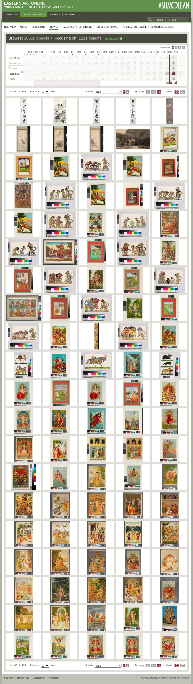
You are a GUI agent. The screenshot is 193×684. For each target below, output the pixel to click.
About (23, 27)
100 (159, 92)
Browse (54, 27)
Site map (8, 678)
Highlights (38, 27)
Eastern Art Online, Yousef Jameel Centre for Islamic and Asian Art (39, 5)
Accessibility (39, 678)
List (182, 92)
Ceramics (14, 63)
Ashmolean (173, 5)
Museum (70, 14)
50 (153, 92)
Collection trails (107, 27)
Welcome (12, 14)
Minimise (176, 47)
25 (148, 92)
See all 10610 (112, 38)
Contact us (54, 678)
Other (11, 79)
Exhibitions (85, 27)
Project (55, 14)
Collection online (34, 14)
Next (53, 91)
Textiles (12, 68)
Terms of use (23, 678)
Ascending (124, 92)
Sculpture (14, 58)
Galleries (68, 27)
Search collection (162, 27)
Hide (179, 47)
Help (183, 47)
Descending (127, 92)
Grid (177, 92)
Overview (10, 27)
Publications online (135, 27)
